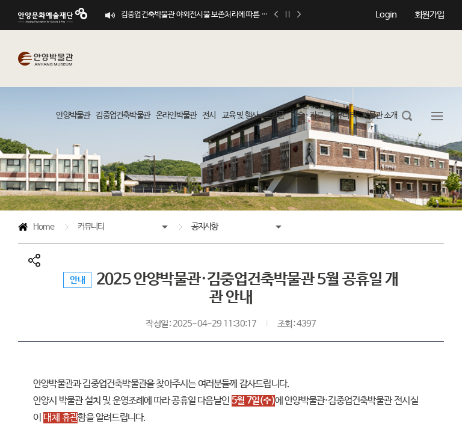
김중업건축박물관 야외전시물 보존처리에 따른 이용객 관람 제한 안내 (196, 14)
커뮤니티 (91, 227)
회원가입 (429, 15)
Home (36, 229)
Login (385, 15)
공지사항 (204, 227)
